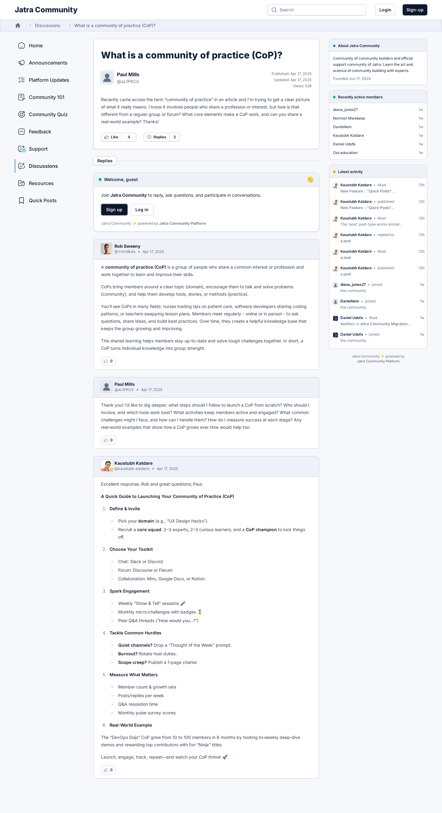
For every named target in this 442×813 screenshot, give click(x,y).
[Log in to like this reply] (108, 361)
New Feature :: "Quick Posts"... (367, 191)
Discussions (47, 25)
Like (111, 137)
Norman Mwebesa (349, 118)
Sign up (114, 209)
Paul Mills (128, 74)
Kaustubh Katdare (133, 463)
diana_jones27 (345, 109)
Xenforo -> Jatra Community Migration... (375, 324)
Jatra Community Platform (182, 223)
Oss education (345, 152)
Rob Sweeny (127, 246)
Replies (156, 137)
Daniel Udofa (344, 144)
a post (345, 241)
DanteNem (342, 126)
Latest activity (350, 171)
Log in (142, 209)
